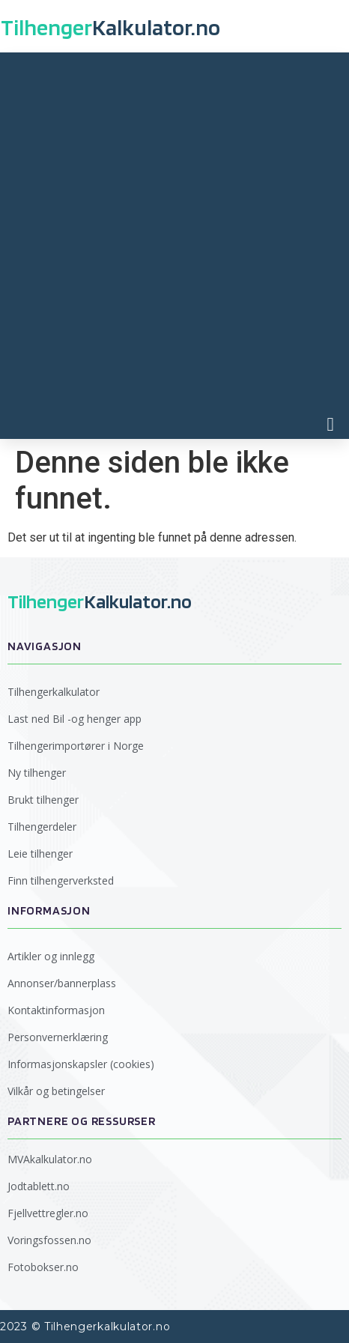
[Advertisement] (174, 234)
